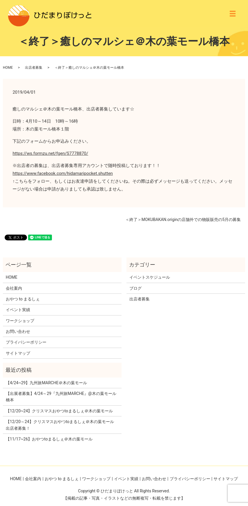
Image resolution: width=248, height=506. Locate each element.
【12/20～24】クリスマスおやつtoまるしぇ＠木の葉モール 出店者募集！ (60, 424)
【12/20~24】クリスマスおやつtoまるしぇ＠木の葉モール (59, 411)
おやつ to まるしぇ (23, 299)
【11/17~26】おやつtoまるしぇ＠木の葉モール (49, 439)
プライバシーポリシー (26, 342)
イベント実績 (18, 309)
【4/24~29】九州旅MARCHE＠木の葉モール (46, 382)
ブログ (135, 288)
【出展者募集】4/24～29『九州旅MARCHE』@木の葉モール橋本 (61, 396)
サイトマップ (18, 353)
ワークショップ (20, 320)
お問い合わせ (18, 331)
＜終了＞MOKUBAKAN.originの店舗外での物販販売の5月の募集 (183, 219)
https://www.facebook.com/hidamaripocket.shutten (62, 173)
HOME (8, 68)
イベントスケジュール (149, 277)
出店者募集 (33, 68)
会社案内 (14, 288)
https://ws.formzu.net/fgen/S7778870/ (50, 153)
